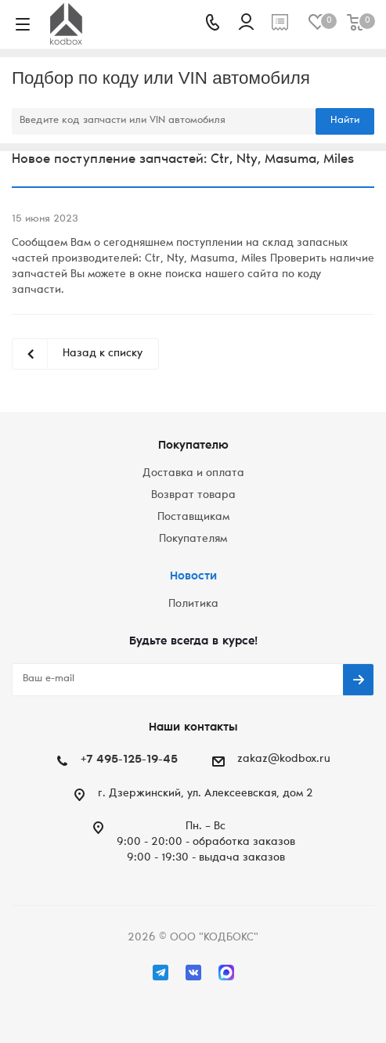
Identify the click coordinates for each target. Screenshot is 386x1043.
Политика (193, 604)
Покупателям (193, 539)
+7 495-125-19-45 (129, 760)
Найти (344, 121)
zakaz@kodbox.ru (283, 759)
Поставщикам (193, 517)
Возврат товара (193, 495)
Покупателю (193, 446)
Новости (193, 577)
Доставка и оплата (193, 473)
